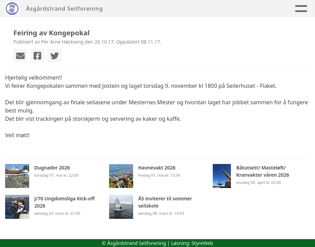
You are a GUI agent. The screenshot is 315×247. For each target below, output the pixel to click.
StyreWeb (202, 243)
